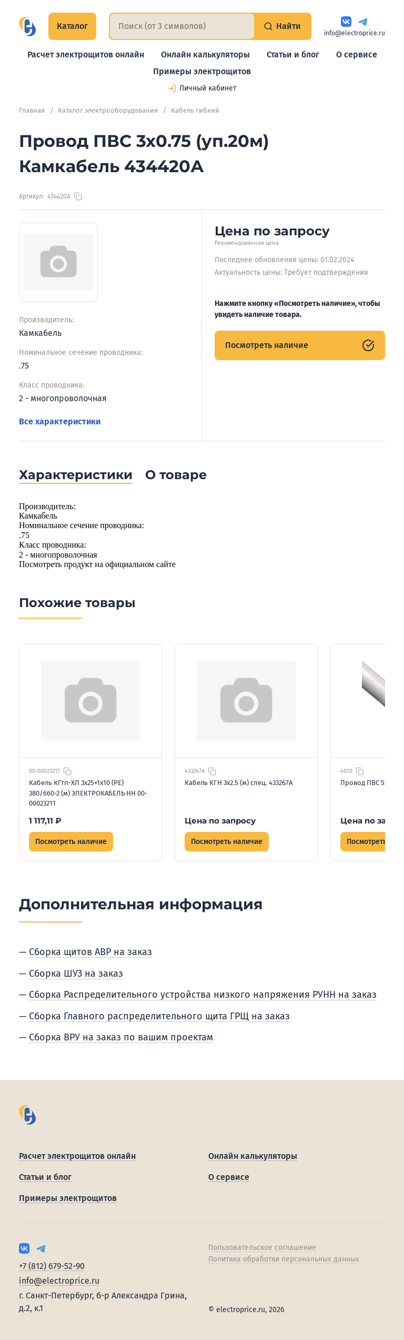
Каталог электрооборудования (108, 110)
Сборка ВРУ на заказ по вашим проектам (121, 1037)
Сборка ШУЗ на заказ (76, 973)
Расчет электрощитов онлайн (85, 54)
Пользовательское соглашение (262, 1247)
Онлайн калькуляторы (205, 54)
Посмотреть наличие (300, 345)
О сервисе (356, 54)
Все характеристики (59, 421)
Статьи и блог (293, 54)
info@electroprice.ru (354, 33)
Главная (32, 110)
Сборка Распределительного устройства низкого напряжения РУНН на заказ (203, 994)
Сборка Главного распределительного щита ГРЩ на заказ (159, 1016)
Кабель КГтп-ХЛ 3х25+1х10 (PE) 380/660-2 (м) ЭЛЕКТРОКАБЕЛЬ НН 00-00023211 (88, 793)
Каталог (72, 26)
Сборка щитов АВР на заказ (90, 952)
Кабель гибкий (195, 110)
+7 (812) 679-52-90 (52, 1266)
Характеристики (76, 474)
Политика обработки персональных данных (283, 1259)
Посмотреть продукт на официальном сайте (97, 564)
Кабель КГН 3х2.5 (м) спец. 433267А (238, 783)
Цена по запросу (220, 821)
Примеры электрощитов (202, 71)
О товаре (176, 474)
